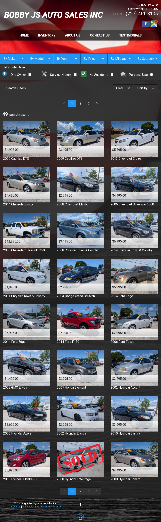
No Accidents (97, 75)
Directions (45, 506)
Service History (59, 75)
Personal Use (136, 75)
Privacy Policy (30, 506)
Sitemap (57, 506)
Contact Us (14, 506)
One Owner (16, 75)
